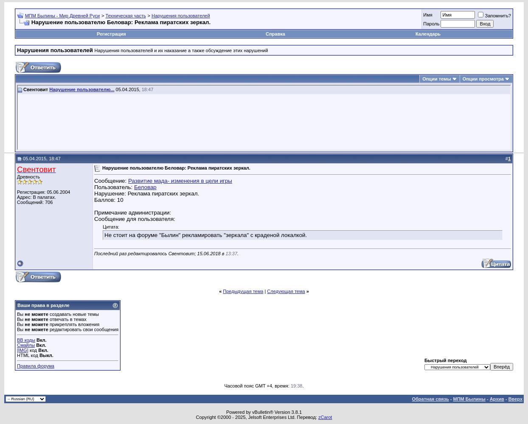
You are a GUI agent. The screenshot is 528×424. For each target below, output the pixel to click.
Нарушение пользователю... (81, 89)
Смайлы (26, 345)
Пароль (431, 23)
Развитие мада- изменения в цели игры (180, 181)
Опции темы (436, 78)
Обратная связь (430, 399)
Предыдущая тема (243, 291)
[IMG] (22, 350)
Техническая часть (125, 15)
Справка (275, 33)
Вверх (515, 399)
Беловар (145, 187)
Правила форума (35, 365)
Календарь (428, 33)
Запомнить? (494, 15)
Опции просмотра (483, 78)
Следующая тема (286, 291)
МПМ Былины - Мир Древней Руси (62, 15)
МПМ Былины (469, 399)
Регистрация (111, 33)
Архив (497, 399)
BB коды (26, 340)
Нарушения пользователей (181, 15)
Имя (427, 14)
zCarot (325, 417)
